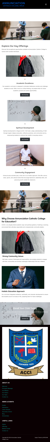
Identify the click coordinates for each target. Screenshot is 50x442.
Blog (3, 413)
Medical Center (6, 428)
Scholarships (5, 416)
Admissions (5, 407)
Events (4, 405)
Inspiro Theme (38, 437)
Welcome (4, 386)
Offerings (4, 426)
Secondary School (7, 411)
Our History (5, 392)
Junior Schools (6, 409)
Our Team (4, 394)
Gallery (4, 424)
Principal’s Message (7, 388)
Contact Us (5, 397)
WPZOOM (45, 437)
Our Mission (5, 390)
